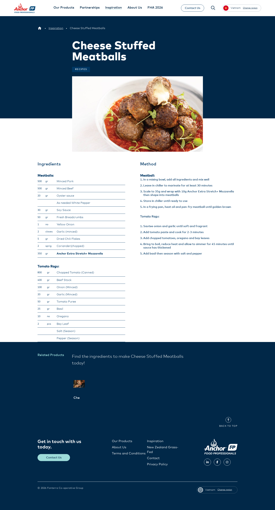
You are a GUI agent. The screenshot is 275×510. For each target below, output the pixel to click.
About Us (119, 447)
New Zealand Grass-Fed (162, 450)
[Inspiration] (56, 28)
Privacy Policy (157, 464)
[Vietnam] (40, 28)
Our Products (122, 441)
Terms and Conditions (129, 453)
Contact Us (192, 8)
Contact (153, 458)
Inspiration (155, 441)
